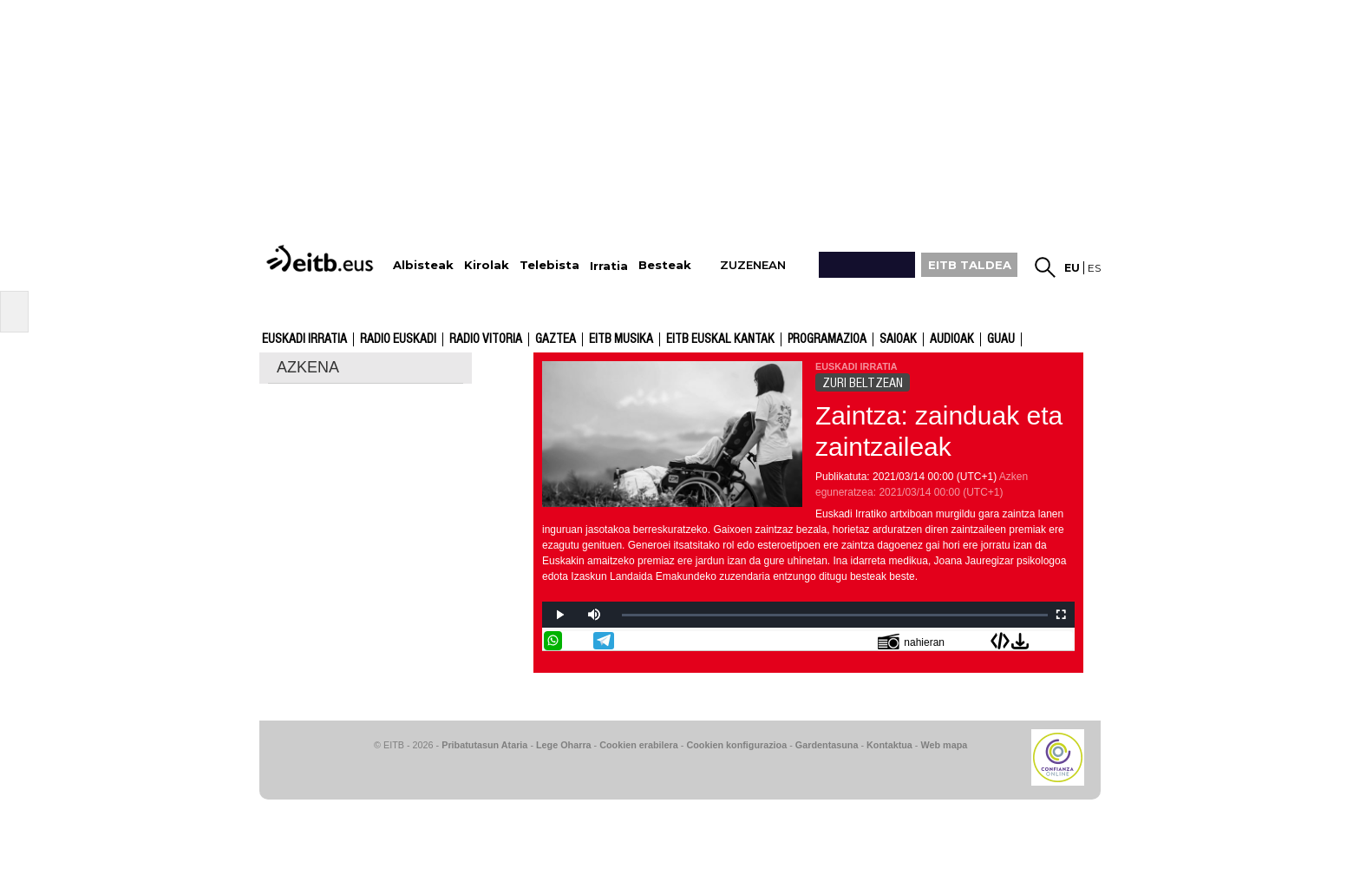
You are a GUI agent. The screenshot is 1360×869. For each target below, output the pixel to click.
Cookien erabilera (638, 745)
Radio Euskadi (398, 339)
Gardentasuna (827, 745)
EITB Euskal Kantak (720, 339)
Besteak (664, 265)
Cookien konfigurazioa (736, 745)
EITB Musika (621, 339)
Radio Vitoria (485, 339)
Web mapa (943, 745)
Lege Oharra (564, 745)
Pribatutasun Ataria (484, 745)
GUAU (1001, 339)
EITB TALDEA (969, 265)
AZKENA (308, 367)
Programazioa (827, 339)
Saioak (898, 339)
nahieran (911, 641)
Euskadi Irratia (304, 339)
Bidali (1063, 640)
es (1094, 267)
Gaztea (555, 339)
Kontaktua (889, 745)
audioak (952, 339)
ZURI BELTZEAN (862, 383)
